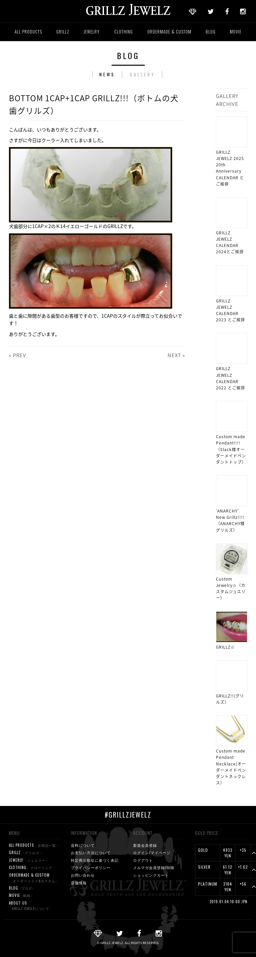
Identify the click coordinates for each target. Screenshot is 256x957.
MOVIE (235, 31)
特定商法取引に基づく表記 (95, 860)
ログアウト (143, 860)
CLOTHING (123, 31)
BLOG (211, 31)
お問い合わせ (83, 875)
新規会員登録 (145, 845)
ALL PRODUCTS (28, 31)
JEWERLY (28, 860)
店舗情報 (79, 882)
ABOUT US (30, 906)
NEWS (107, 74)
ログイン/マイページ (152, 852)
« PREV (17, 355)
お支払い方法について (91, 852)
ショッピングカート (151, 875)
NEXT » (176, 355)
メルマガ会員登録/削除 (154, 867)
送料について (83, 845)
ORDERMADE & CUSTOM (169, 31)
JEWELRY (91, 31)
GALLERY (142, 74)
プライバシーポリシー (91, 867)
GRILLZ (62, 31)
